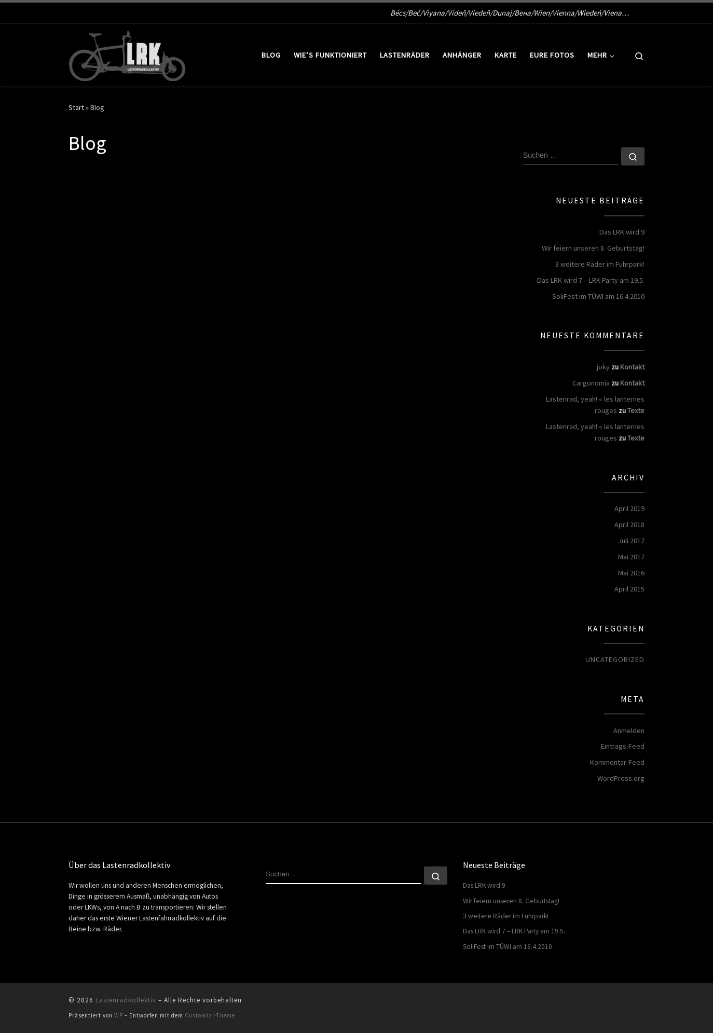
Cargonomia (591, 383)
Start (76, 107)
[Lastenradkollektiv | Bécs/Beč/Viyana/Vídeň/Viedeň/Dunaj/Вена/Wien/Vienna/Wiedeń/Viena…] (127, 53)
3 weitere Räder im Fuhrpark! (600, 264)
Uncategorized (615, 659)
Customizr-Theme (210, 1015)
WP (118, 1015)
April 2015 (629, 589)
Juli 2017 (631, 540)
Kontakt (632, 366)
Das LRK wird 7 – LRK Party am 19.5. (591, 280)
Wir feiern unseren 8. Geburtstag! (593, 248)
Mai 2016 (631, 572)
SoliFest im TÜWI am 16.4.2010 (598, 296)
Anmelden (629, 730)
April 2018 (629, 524)
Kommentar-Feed (617, 762)
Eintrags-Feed (623, 746)
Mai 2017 (631, 556)
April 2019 (629, 508)
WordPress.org (621, 778)
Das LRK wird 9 (622, 232)
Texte (636, 410)
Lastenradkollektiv (125, 1000)
